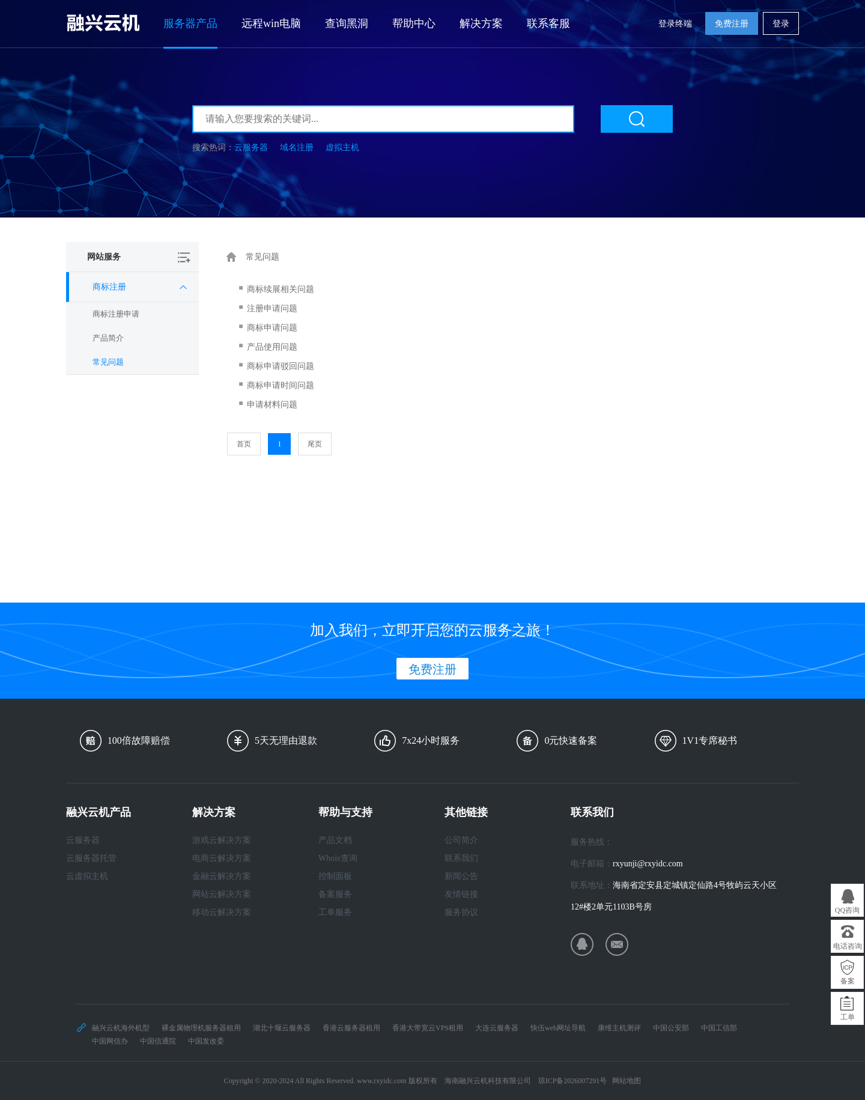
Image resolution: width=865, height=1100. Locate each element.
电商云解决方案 (221, 858)
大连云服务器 (496, 1028)
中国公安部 (671, 1028)
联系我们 (461, 858)
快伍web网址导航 (558, 1028)
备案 (847, 981)
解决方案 (481, 23)
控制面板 (335, 876)
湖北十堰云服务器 (282, 1028)
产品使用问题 (272, 346)
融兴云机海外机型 (121, 1028)
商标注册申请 (116, 313)
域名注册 (297, 147)
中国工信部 (719, 1028)
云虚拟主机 (87, 876)
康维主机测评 (619, 1028)
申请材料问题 (272, 404)
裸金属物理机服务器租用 (201, 1028)
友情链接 (461, 894)
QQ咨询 (847, 910)
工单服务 (335, 912)
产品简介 (108, 337)
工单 (847, 1017)
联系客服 (548, 23)
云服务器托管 (91, 858)
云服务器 (251, 147)
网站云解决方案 (221, 894)
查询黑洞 (346, 23)
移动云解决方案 (221, 912)
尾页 (315, 444)
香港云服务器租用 (351, 1028)
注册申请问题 (272, 308)
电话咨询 (847, 946)
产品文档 (335, 840)
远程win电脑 (271, 23)
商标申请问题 (272, 327)
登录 (780, 23)
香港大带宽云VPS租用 (427, 1028)
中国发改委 (206, 1041)
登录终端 (675, 23)
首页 (244, 444)
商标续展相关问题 (280, 289)
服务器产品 (190, 23)
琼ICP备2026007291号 (572, 1081)
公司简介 (461, 840)
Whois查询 (337, 858)
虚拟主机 (342, 147)
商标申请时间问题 (280, 385)
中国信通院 (158, 1041)
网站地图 (626, 1081)
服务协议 (461, 912)
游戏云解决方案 (221, 840)
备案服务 (335, 894)
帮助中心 (414, 23)
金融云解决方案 (221, 876)
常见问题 (108, 361)
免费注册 (731, 23)
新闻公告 (461, 876)
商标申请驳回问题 (280, 366)
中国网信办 (110, 1041)
